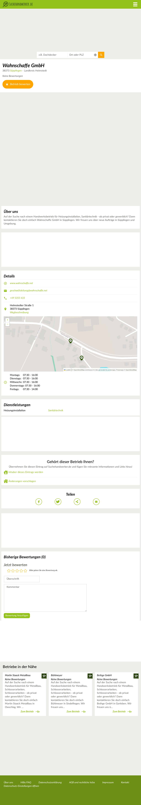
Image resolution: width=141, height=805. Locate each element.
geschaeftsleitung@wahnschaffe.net (28, 290)
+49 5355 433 (17, 298)
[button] (81, 358)
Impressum (108, 782)
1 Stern (9, 571)
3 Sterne (17, 571)
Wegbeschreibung (19, 312)
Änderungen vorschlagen (22, 481)
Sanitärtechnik (55, 410)
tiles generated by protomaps (105, 370)
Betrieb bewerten (17, 84)
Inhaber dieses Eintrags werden (26, 472)
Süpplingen (16, 71)
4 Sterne (21, 571)
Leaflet (67, 370)
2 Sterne (13, 571)
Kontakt (125, 782)
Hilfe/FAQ (26, 782)
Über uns (8, 782)
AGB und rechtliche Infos (82, 782)
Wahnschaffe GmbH (23, 65)
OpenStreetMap (131, 370)
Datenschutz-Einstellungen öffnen (21, 786)
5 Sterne (25, 571)
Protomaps (120, 370)
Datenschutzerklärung (50, 782)
